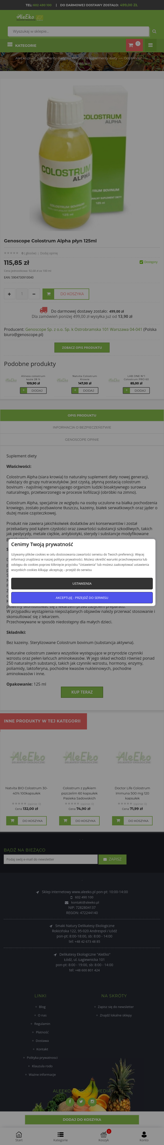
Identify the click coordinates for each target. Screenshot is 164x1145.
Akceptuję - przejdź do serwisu (82, 597)
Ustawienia (81, 583)
